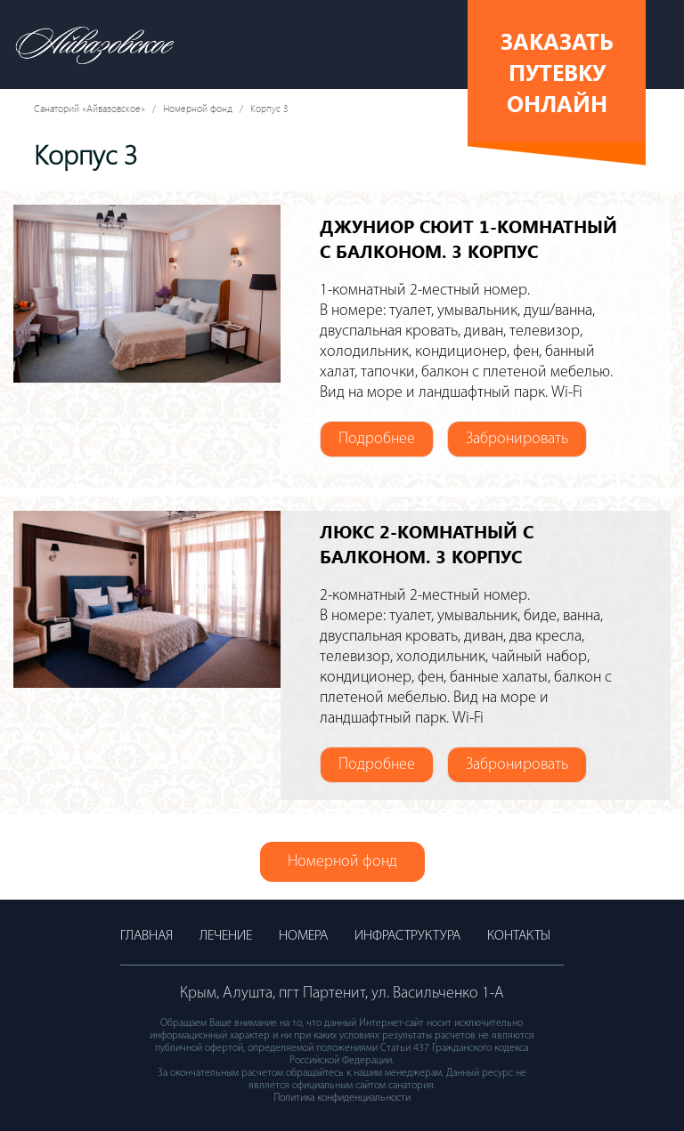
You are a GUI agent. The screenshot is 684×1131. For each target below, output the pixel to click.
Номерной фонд (197, 108)
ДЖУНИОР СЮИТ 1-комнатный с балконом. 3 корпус (468, 238)
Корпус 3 (269, 108)
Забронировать (517, 439)
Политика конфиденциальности (342, 1098)
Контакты (518, 936)
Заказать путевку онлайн (557, 71)
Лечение (226, 936)
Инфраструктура (407, 936)
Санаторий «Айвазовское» (89, 108)
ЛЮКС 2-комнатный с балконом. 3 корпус (426, 543)
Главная (146, 936)
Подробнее (376, 439)
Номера (303, 936)
